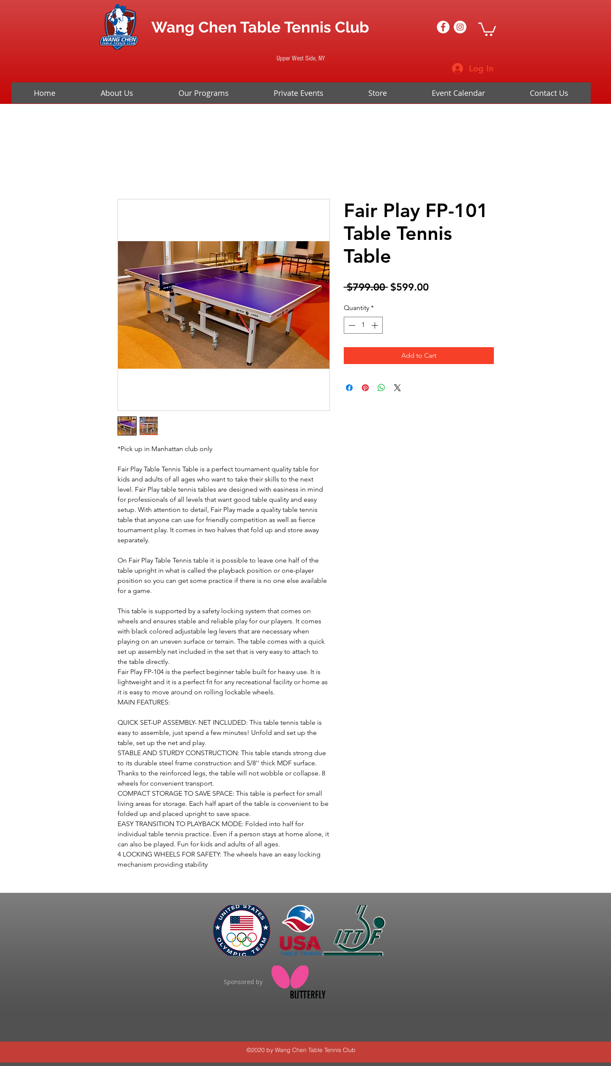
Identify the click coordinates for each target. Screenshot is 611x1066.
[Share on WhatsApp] (381, 388)
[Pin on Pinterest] (365, 388)
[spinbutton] (363, 325)
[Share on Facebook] (349, 388)
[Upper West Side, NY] (301, 58)
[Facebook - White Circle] (443, 27)
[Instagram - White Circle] (460, 27)
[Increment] (375, 325)
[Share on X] (397, 388)
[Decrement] (351, 325)
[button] (487, 28)
